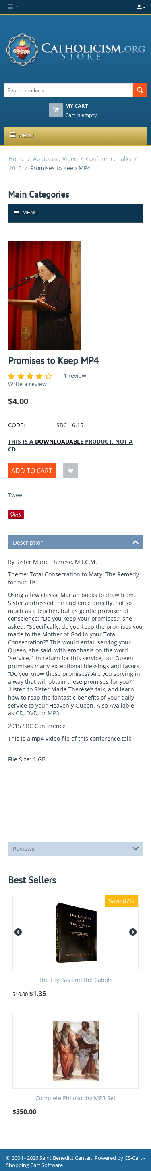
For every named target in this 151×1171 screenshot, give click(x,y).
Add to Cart (31, 470)
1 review (75, 375)
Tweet (16, 495)
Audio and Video (55, 159)
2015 (15, 168)
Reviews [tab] (76, 848)
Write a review (27, 384)
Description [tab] (76, 541)
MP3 (53, 713)
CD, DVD (26, 713)
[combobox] (68, 90)
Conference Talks (108, 159)
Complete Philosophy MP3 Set (75, 1098)
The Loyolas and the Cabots (76, 980)
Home (17, 159)
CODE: (16, 425)
